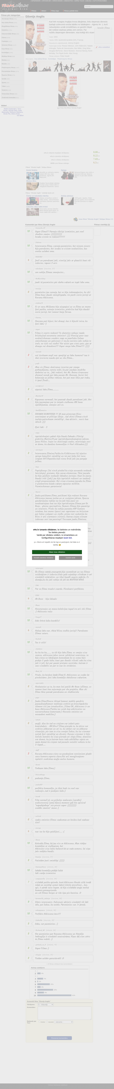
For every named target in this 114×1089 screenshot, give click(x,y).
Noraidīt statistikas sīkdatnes (43, 558)
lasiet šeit (68, 538)
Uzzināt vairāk (70, 558)
